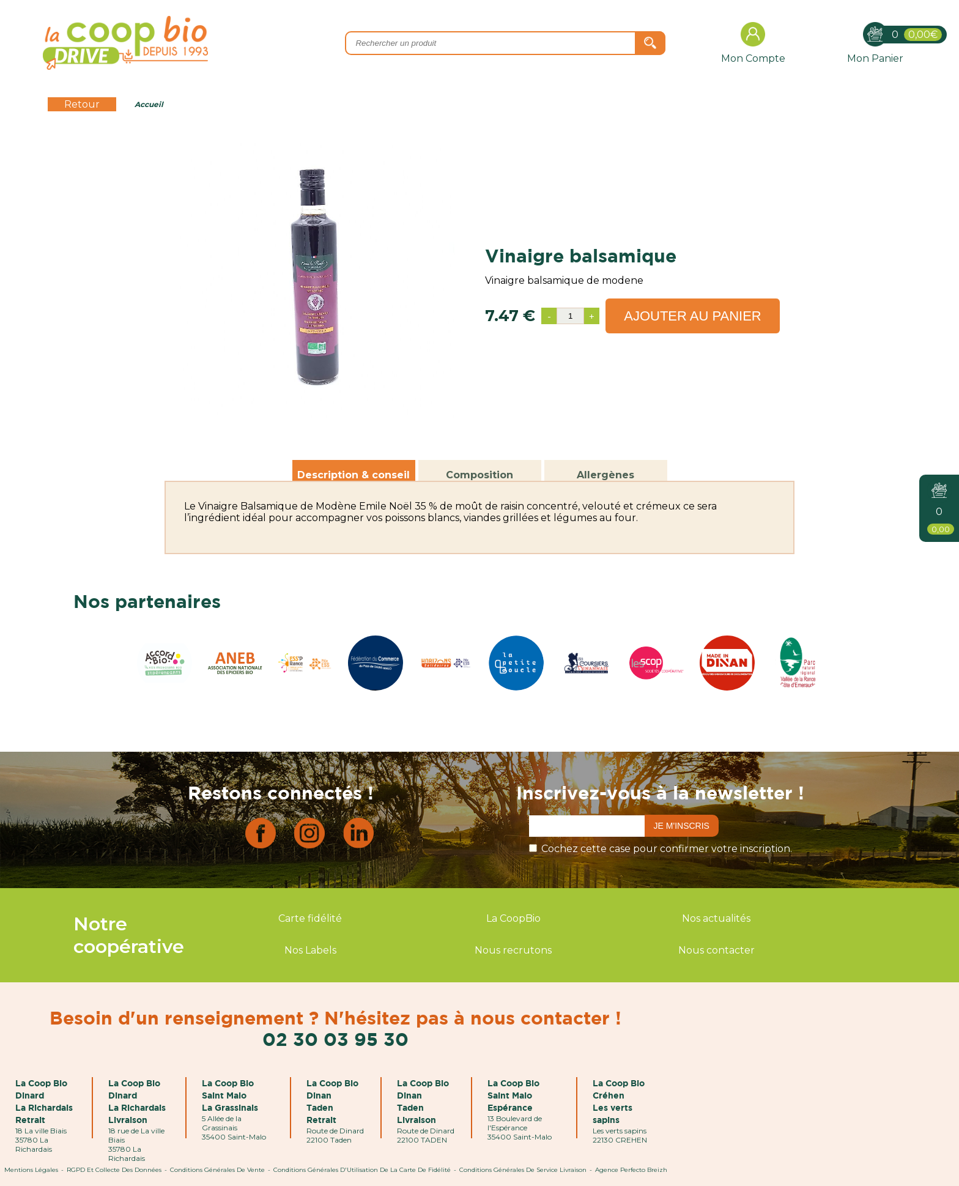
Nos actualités (716, 918)
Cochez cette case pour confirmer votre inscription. (666, 848)
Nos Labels (310, 950)
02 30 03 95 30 (335, 1039)
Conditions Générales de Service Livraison (523, 1170)
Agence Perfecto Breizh (631, 1170)
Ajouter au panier (692, 316)
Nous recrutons (513, 950)
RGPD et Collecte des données (114, 1170)
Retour (82, 104)
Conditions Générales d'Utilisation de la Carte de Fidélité (362, 1170)
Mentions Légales (31, 1170)
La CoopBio (513, 918)
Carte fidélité (310, 918)
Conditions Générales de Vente (217, 1170)
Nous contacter (716, 950)
